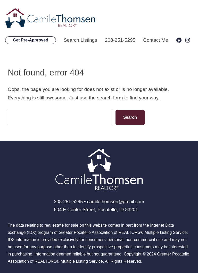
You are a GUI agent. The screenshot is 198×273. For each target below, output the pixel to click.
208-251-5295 (120, 40)
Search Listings (80, 40)
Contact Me (155, 40)
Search (130, 117)
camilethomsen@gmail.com (115, 201)
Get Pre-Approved (30, 40)
